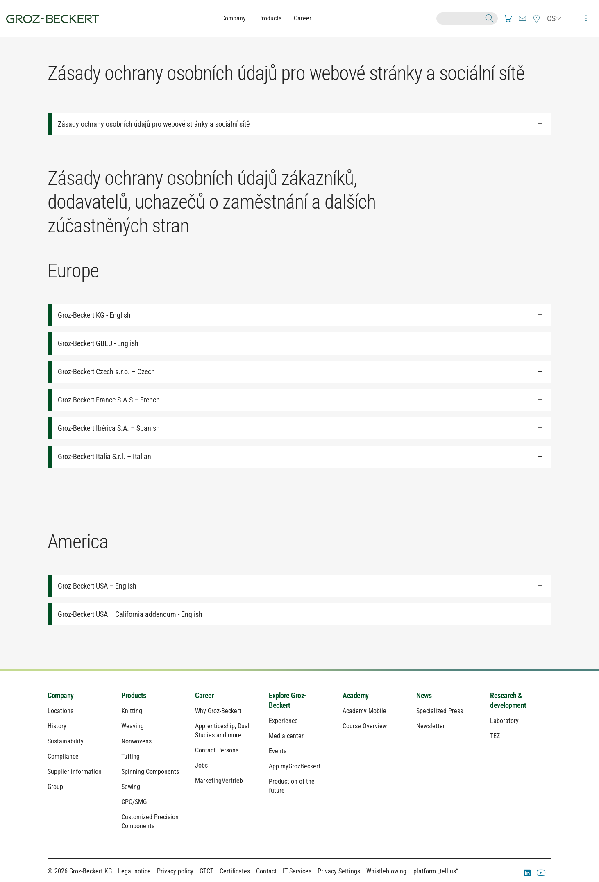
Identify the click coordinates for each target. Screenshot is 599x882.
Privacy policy (175, 871)
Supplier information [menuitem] (75, 771)
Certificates (235, 871)
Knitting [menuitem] (131, 711)
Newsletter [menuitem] (430, 726)
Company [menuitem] (61, 695)
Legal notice (134, 871)
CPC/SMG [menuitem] (134, 802)
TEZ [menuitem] (495, 736)
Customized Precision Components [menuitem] (150, 821)
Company (233, 18)
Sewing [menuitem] (130, 787)
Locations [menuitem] (60, 711)
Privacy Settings (339, 871)
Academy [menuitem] (356, 695)
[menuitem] (508, 18)
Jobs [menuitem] (201, 765)
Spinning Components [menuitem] (150, 771)
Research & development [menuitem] (508, 700)
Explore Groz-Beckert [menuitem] (287, 700)
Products (269, 18)
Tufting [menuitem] (130, 756)
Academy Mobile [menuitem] (364, 711)
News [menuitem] (423, 695)
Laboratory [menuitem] (504, 721)
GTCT (206, 871)
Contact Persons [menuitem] (216, 750)
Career (302, 18)
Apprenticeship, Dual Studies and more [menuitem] (222, 730)
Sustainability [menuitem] (66, 741)
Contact (266, 871)
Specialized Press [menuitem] (439, 711)
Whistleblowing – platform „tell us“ (412, 871)
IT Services (297, 871)
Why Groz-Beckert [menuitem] (218, 711)
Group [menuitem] (55, 787)
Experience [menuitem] (283, 721)
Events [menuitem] (277, 751)
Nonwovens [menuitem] (136, 741)
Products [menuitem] (133, 695)
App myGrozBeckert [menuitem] (294, 766)
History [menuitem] (57, 726)
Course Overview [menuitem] (365, 726)
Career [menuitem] (204, 695)
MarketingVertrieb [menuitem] (219, 780)
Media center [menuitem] (286, 736)
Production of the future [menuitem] (292, 785)
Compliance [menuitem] (63, 756)
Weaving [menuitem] (132, 726)
